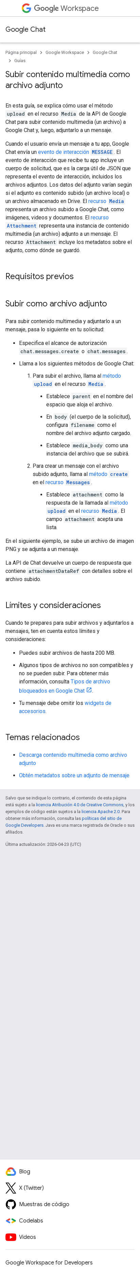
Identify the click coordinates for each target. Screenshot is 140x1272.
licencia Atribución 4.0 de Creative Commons (79, 804)
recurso (106, 201)
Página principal (21, 52)
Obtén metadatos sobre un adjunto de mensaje (74, 775)
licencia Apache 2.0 (101, 811)
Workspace (66, 8)
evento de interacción (76, 152)
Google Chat (25, 29)
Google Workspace (65, 52)
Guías (19, 60)
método (109, 474)
